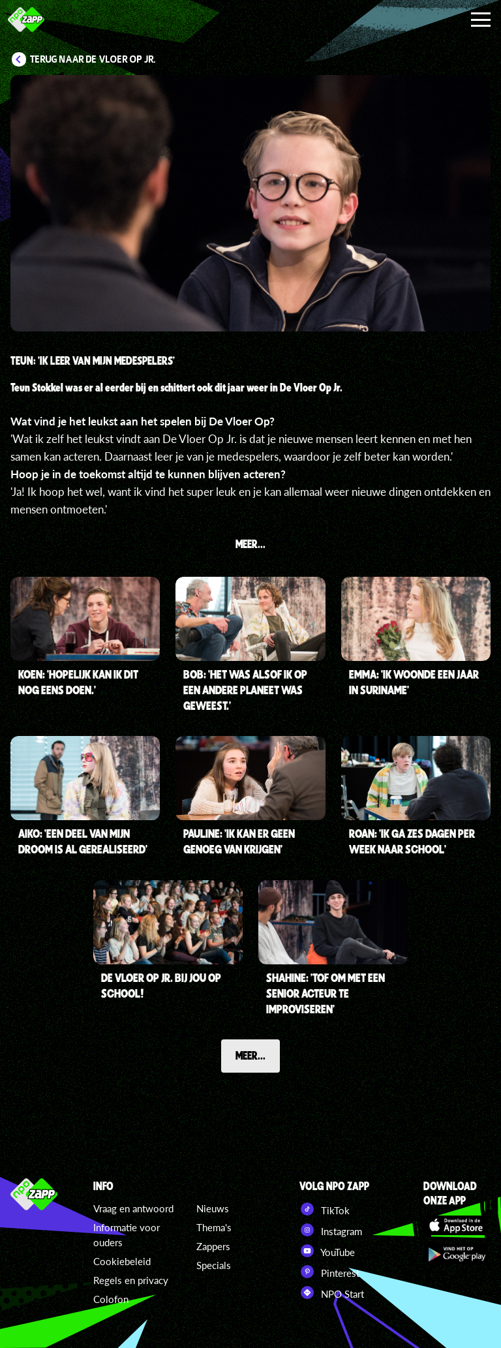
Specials (213, 1265)
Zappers (213, 1246)
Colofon (111, 1299)
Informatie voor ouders (126, 1234)
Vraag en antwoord (133, 1208)
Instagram (330, 1230)
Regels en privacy (130, 1280)
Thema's (214, 1227)
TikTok (324, 1209)
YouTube (327, 1251)
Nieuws (212, 1208)
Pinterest (329, 1271)
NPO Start (331, 1292)
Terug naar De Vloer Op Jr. (93, 59)
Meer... (250, 1055)
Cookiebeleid (122, 1261)
